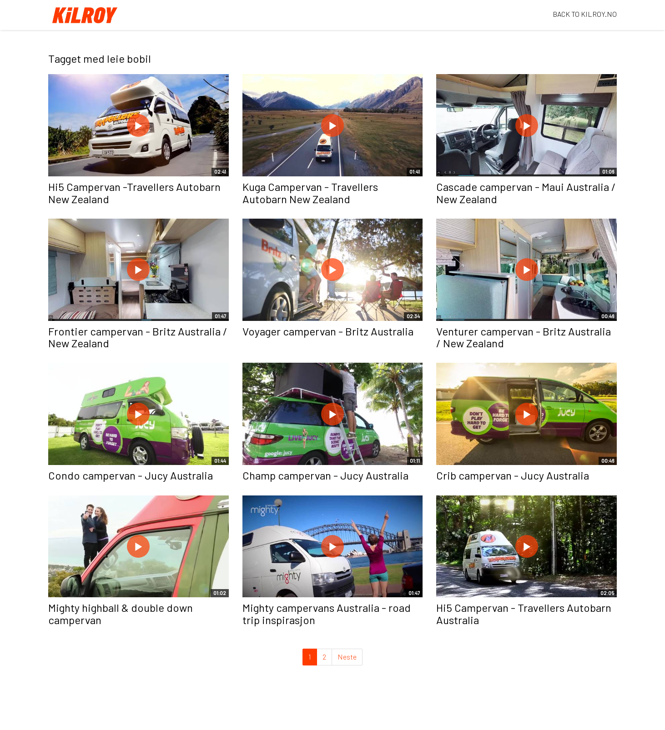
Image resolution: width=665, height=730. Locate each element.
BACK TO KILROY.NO (585, 14)
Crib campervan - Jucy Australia (512, 475)
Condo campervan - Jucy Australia (130, 475)
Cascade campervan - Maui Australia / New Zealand (526, 192)
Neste (347, 656)
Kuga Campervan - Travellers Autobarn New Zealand (310, 192)
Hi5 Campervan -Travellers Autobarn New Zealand (134, 192)
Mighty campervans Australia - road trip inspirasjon (326, 613)
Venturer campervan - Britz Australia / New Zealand (523, 337)
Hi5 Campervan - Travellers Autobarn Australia (523, 613)
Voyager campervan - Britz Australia (327, 331)
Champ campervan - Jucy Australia (325, 475)
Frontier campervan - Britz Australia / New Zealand (137, 337)
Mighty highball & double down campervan (120, 613)
